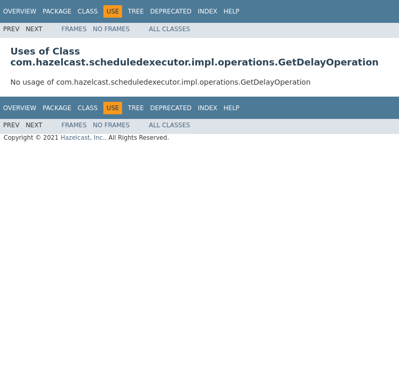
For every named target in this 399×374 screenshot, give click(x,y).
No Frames (111, 29)
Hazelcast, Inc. (82, 137)
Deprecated (171, 11)
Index (208, 11)
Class (87, 11)
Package (57, 11)
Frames (74, 29)
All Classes (169, 29)
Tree (136, 11)
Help (231, 11)
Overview (19, 11)
